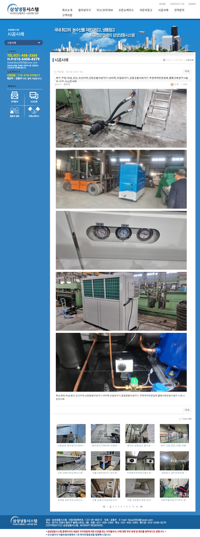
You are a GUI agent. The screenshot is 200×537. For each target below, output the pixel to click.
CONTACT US (177, 3)
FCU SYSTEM (105, 10)
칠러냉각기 (84, 10)
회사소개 (67, 10)
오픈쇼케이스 (126, 10)
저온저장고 (146, 10)
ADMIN (192, 3)
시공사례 (163, 10)
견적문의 (179, 10)
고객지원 (67, 15)
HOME (162, 3)
